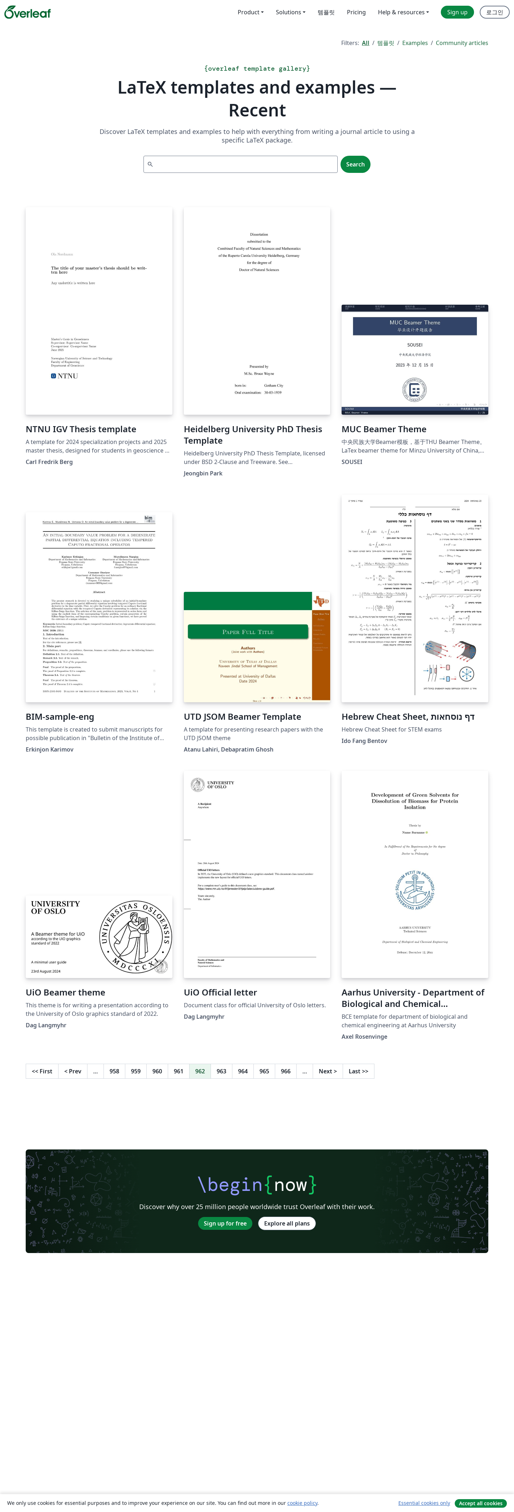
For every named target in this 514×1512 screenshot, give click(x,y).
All (365, 43)
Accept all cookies (481, 1503)
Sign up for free (225, 1223)
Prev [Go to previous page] (72, 1071)
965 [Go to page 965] (264, 1071)
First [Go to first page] (42, 1071)
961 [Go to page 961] (178, 1071)
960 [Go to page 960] (157, 1071)
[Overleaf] (27, 12)
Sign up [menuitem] (457, 12)
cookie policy (302, 1502)
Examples (415, 43)
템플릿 (385, 43)
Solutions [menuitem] (288, 12)
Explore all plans (287, 1223)
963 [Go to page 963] (221, 1071)
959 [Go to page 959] (136, 1071)
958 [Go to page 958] (114, 1071)
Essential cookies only (424, 1502)
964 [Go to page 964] (243, 1071)
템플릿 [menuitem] (326, 12)
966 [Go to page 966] (286, 1071)
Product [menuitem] (248, 12)
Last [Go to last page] (358, 1071)
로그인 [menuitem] (494, 12)
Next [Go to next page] (328, 1071)
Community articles (462, 43)
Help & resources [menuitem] (401, 12)
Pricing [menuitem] (356, 12)
